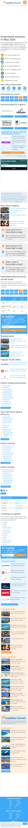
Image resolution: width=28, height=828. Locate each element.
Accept (25, 823)
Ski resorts (6, 405)
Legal (10, 805)
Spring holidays (7, 393)
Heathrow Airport (8, 479)
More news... (5, 772)
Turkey (17, 817)
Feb (7, 97)
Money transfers (7, 541)
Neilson (5, 428)
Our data (18, 801)
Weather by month (8, 91)
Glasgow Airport (7, 458)
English (17, 503)
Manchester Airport (8, 446)
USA (17, 818)
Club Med (5, 436)
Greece (18, 815)
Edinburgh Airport (8, 455)
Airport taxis (6, 531)
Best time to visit (3, 91)
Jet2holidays (6, 426)
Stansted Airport (7, 448)
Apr (16, 97)
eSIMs (4, 537)
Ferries (5, 539)
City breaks (6, 388)
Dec (25, 100)
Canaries (18, 813)
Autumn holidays (7, 396)
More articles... (6, 652)
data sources (18, 202)
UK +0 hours (18, 500)
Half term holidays (8, 391)
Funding (18, 805)
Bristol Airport (7, 450)
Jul (2, 100)
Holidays (5, 523)
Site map (11, 806)
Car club (5, 534)
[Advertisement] (14, 20)
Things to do (6, 543)
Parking (10, 817)
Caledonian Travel (8, 435)
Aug (7, 100)
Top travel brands (8, 419)
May (21, 97)
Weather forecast (14, 91)
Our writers (18, 802)
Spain (17, 816)
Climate (10, 818)
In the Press (16, 807)
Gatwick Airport (7, 457)
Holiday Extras (7, 431)
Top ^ (3, 494)
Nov (21, 100)
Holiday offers (7, 417)
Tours (4, 544)
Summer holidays (7, 395)
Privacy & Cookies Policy (10, 826)
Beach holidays (7, 386)
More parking (5, 463)
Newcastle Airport (8, 460)
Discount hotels (7, 422)
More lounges (5, 487)
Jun (25, 97)
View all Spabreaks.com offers (22, 157)
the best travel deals (13, 721)
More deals (5, 439)
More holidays (6, 408)
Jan (3, 97)
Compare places (7, 403)
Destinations (19, 90)
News (10, 808)
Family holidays (7, 389)
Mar (12, 97)
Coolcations (6, 402)
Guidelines (18, 803)
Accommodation (7, 528)
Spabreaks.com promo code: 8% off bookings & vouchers (14, 133)
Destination (4, 164)
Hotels (4, 526)
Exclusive (6, 143)
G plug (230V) (18, 508)
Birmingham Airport (8, 453)
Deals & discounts (25, 91)
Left (16, 511)
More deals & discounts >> (9, 605)
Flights (5, 524)
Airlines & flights (7, 421)
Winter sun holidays (8, 398)
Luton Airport (6, 451)
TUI (4, 424)
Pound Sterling (18, 506)
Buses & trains (7, 532)
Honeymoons (6, 400)
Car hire (5, 536)
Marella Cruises (7, 429)
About (10, 801)
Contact (10, 802)
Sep (12, 100)
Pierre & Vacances (8, 433)
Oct (16, 100)
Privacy (10, 803)
